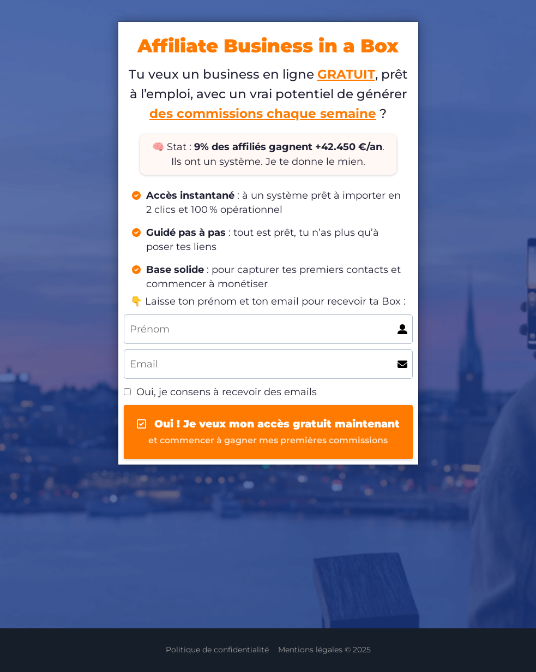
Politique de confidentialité (217, 650)
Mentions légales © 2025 (324, 650)
